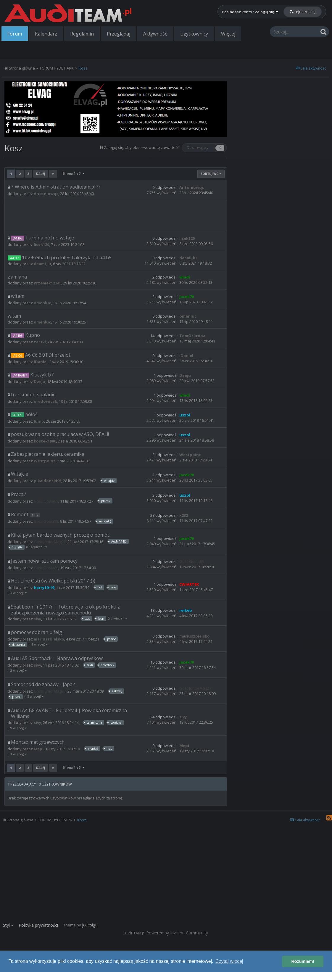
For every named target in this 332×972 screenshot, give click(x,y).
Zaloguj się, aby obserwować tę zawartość (141, 147)
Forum (14, 33)
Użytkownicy (194, 33)
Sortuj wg (211, 174)
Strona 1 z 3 (73, 173)
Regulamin (82, 33)
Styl (8, 925)
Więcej (228, 33)
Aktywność (155, 33)
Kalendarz (46, 33)
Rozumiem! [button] (302, 961)
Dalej (40, 174)
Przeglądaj (118, 33)
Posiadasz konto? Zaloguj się (250, 12)
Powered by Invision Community (177, 933)
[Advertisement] (116, 215)
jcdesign (90, 925)
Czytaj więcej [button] (229, 961)
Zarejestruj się (302, 11)
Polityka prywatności (38, 925)
